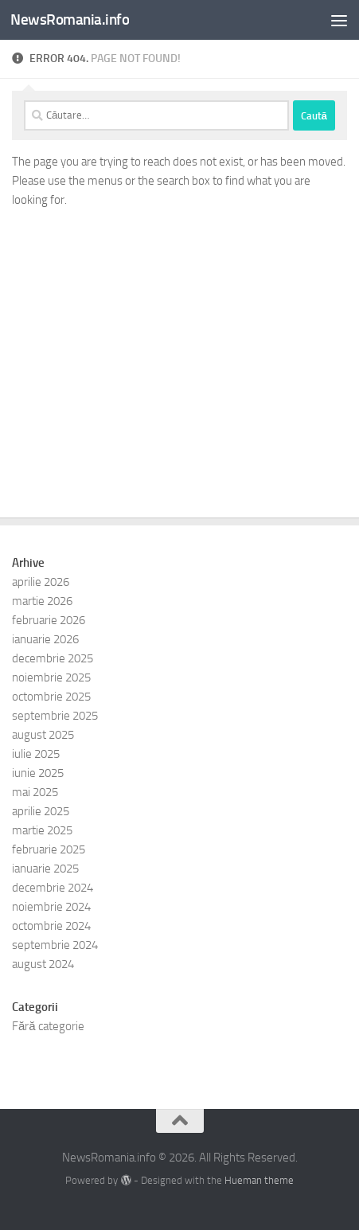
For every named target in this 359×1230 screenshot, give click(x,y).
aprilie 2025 (40, 811)
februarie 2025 (48, 849)
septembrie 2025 (55, 716)
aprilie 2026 (40, 582)
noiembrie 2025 (51, 677)
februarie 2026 (48, 620)
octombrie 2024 (51, 926)
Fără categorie (48, 1026)
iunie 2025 (38, 773)
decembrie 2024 (52, 888)
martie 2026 (42, 601)
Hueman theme (259, 1180)
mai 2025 (35, 792)
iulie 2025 (36, 754)
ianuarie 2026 (45, 639)
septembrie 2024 (55, 945)
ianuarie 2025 (45, 868)
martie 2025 (42, 830)
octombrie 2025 (51, 696)
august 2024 (43, 964)
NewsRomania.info (69, 19)
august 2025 (43, 735)
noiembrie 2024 (51, 907)
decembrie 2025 (52, 658)
